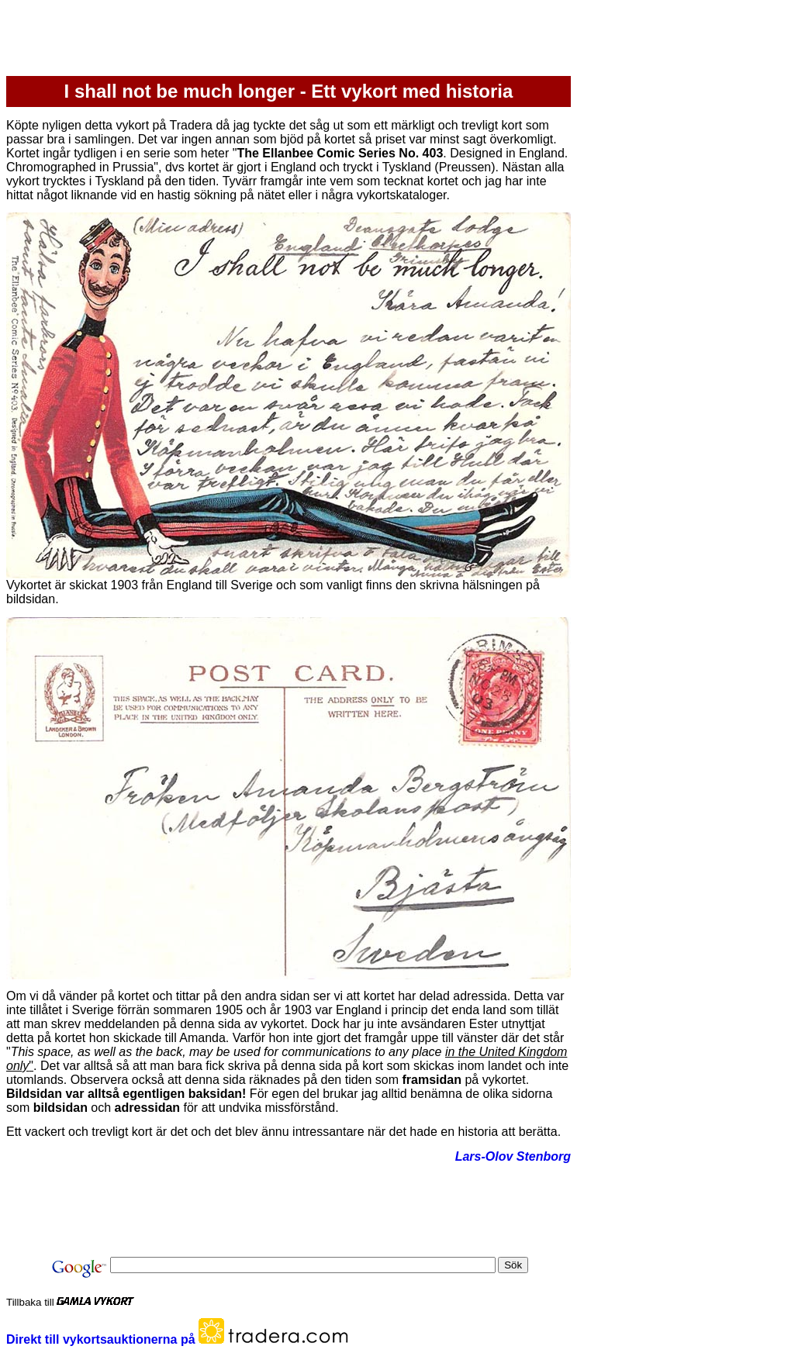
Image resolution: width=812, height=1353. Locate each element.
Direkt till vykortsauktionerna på (102, 1339)
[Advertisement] (288, 41)
